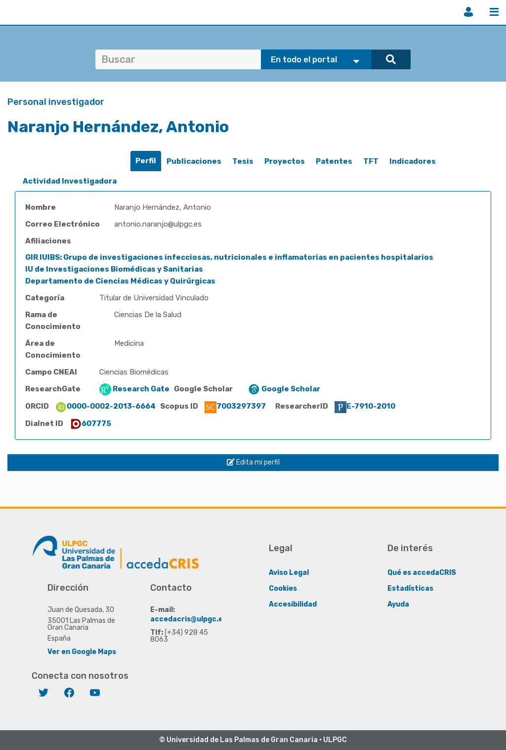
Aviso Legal (289, 572)
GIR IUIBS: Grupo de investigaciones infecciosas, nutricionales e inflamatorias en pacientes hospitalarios (229, 257)
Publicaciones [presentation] (194, 161)
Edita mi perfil (253, 462)
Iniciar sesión (468, 12)
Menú (494, 12)
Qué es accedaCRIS (421, 572)
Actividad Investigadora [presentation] (70, 181)
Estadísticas (410, 588)
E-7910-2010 (365, 406)
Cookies (283, 588)
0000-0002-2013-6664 (105, 406)
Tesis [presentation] (242, 161)
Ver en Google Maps (81, 652)
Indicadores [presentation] (412, 161)
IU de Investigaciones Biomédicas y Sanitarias (114, 269)
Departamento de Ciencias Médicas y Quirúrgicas (120, 281)
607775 (90, 423)
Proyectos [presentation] (284, 161)
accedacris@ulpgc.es (188, 619)
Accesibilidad (293, 604)
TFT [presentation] (371, 161)
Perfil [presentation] (145, 160)
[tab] (145, 161)
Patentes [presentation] (334, 161)
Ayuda (398, 604)
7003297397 (235, 406)
